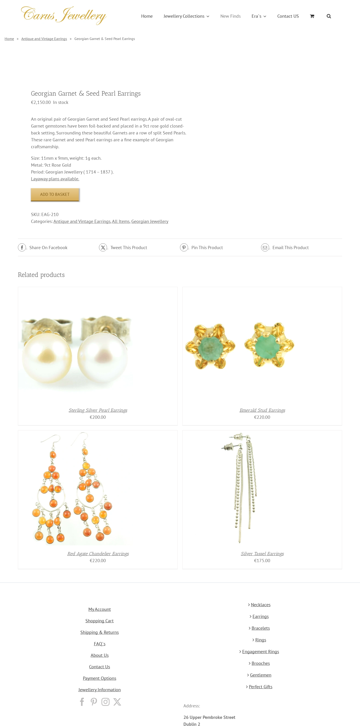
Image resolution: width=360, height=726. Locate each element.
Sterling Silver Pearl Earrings (98, 410)
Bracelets (261, 628)
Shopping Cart (99, 621)
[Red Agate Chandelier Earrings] (75, 434)
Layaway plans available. (55, 179)
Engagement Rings (260, 652)
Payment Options (99, 678)
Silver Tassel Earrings (262, 553)
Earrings (261, 616)
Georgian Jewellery (149, 221)
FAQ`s (99, 644)
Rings (260, 640)
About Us (100, 655)
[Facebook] (82, 702)
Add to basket (55, 194)
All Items (120, 221)
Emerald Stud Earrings (262, 410)
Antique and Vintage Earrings (44, 38)
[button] (329, 16)
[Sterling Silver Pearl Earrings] (75, 290)
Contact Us (99, 667)
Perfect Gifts (260, 687)
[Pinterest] (94, 702)
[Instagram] (105, 702)
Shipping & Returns (99, 632)
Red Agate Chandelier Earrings (98, 553)
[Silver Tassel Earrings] (240, 434)
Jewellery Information (100, 690)
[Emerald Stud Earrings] (240, 290)
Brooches (261, 663)
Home (9, 38)
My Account (99, 609)
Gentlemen (260, 675)
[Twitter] (117, 702)
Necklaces (260, 605)
